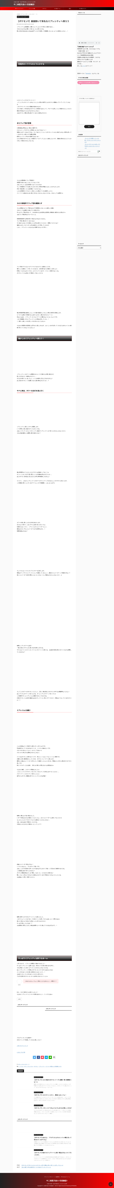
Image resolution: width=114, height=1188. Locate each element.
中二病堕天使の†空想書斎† (24, 4)
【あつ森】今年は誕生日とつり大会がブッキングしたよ (36, 1167)
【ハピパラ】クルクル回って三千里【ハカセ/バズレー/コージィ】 (92, 146)
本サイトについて (19, 8)
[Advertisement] (44, 49)
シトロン (21, 1066)
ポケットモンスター (28, 1066)
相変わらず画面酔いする (55, 1066)
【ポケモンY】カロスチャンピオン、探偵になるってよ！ (50, 1095)
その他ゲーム (57, 8)
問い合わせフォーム (65, 1176)
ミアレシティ (42, 1066)
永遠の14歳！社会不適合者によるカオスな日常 (57, 1183)
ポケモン (45, 8)
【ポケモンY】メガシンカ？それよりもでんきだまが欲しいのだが (52, 1108)
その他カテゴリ (82, 8)
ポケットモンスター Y (23, 1064)
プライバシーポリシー (49, 1176)
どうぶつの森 (32, 8)
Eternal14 (88, 73)
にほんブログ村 (21, 1052)
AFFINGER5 (73, 1185)
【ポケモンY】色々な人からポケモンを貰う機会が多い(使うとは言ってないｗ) (42, 1165)
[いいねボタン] (19, 999)
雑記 (70, 8)
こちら (84, 66)
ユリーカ (47, 1066)
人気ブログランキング (22, 1045)
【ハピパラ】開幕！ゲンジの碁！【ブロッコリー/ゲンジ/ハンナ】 (93, 140)
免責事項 (57, 1176)
